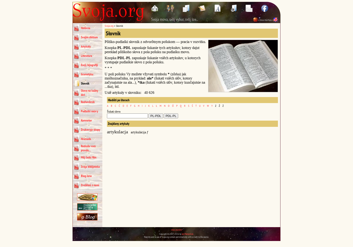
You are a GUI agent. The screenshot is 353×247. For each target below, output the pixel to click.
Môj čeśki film (88, 157)
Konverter (86, 120)
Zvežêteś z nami (90, 185)
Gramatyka (87, 74)
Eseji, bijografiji (89, 65)
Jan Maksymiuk (187, 233)
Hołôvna (85, 28)
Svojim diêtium (89, 37)
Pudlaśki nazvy (89, 111)
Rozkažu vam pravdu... (88, 148)
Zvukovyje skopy (90, 130)
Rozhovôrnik (88, 102)
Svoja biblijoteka (90, 167)
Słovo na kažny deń (89, 92)
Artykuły (86, 46)
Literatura (86, 56)
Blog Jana (86, 176)
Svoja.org (109, 25)
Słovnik (85, 83)
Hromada (86, 139)
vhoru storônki (176, 229)
